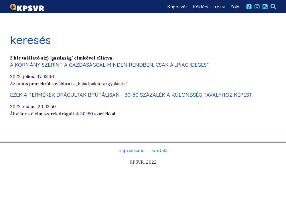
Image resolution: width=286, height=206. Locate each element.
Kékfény (201, 6)
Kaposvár (177, 6)
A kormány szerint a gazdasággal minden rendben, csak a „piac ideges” (109, 65)
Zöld (234, 6)
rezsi (220, 6)
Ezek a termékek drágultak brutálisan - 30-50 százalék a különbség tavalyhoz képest (131, 95)
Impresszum (131, 150)
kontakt (159, 150)
